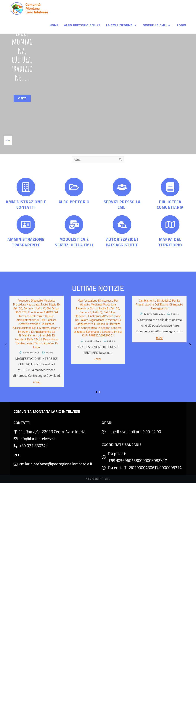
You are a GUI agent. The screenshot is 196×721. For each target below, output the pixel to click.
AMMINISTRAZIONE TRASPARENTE (25, 242)
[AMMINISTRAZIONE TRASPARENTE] (26, 224)
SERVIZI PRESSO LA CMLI (122, 204)
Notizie (49, 352)
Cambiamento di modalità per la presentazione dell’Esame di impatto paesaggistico (159, 304)
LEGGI (36, 382)
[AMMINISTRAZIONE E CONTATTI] (26, 187)
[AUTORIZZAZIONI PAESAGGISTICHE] (122, 224)
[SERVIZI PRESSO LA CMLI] (122, 187)
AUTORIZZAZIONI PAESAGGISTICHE (122, 242)
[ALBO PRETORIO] (74, 187)
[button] (190, 345)
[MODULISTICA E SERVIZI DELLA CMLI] (74, 224)
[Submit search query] (120, 159)
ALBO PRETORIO (74, 202)
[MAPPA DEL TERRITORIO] (170, 224)
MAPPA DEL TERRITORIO (170, 242)
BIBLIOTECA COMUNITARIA (170, 204)
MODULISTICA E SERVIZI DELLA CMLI (74, 242)
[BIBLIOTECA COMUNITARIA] (170, 187)
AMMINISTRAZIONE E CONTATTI (26, 204)
